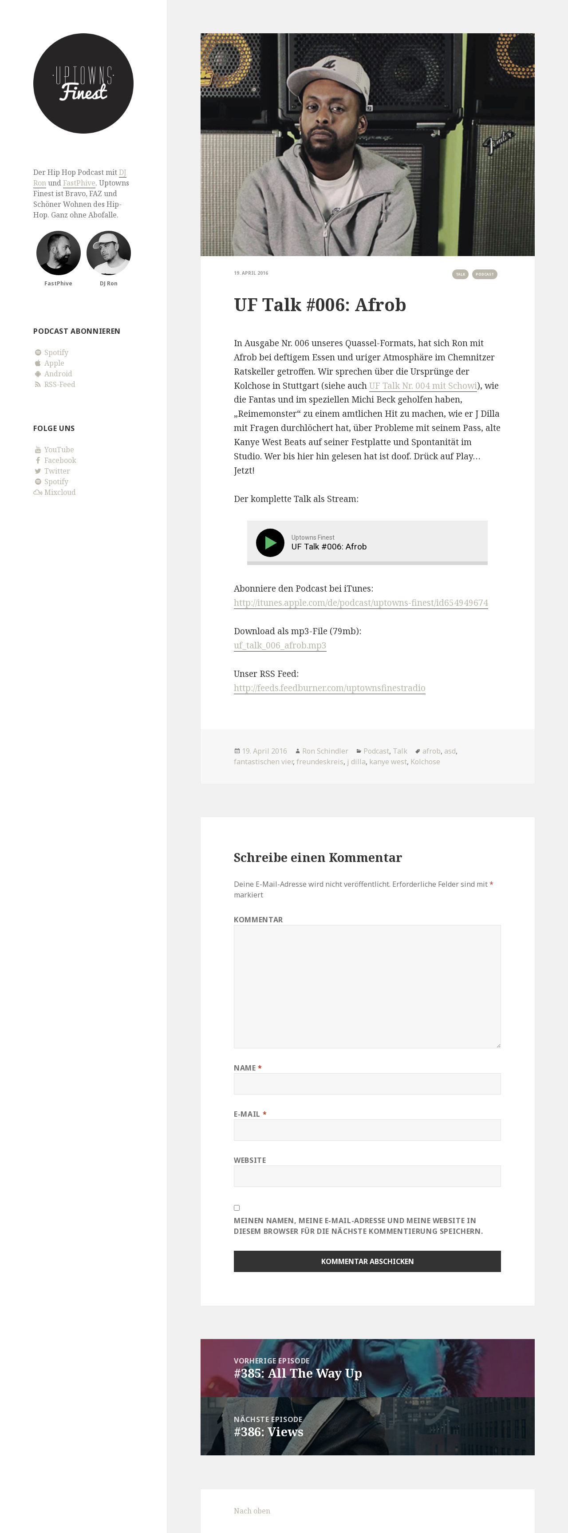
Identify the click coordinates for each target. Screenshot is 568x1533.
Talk (460, 274)
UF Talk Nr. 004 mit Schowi (423, 385)
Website (250, 1160)
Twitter (51, 471)
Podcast (485, 274)
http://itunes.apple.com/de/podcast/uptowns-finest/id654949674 (361, 602)
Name (248, 1068)
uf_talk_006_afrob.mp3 (280, 645)
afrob (431, 751)
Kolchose (425, 761)
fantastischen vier (263, 761)
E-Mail (250, 1114)
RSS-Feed (54, 384)
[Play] (272, 542)
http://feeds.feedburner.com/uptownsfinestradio (330, 688)
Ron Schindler (325, 751)
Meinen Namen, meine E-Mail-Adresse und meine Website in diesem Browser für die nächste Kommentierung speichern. (358, 1226)
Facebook (54, 460)
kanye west (388, 761)
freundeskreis (319, 761)
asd (450, 751)
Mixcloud (54, 492)
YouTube (53, 449)
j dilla (356, 761)
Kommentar (258, 920)
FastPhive (79, 183)
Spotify (50, 352)
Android (52, 374)
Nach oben (252, 1511)
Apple (48, 363)
